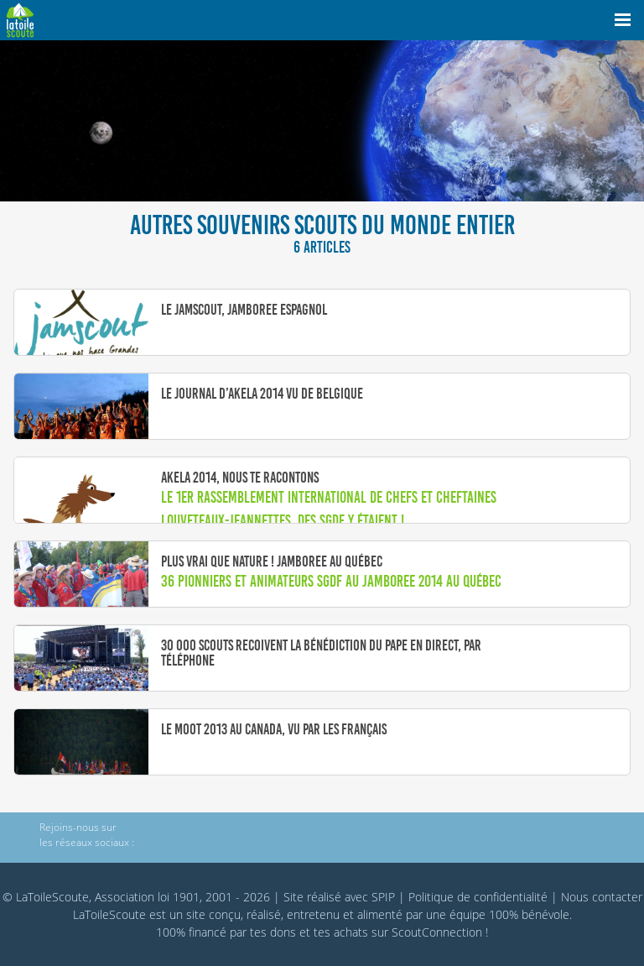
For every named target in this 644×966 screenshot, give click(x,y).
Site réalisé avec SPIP (339, 897)
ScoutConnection (437, 932)
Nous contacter (601, 897)
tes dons (273, 932)
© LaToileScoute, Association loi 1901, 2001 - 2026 (136, 897)
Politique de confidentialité (478, 897)
